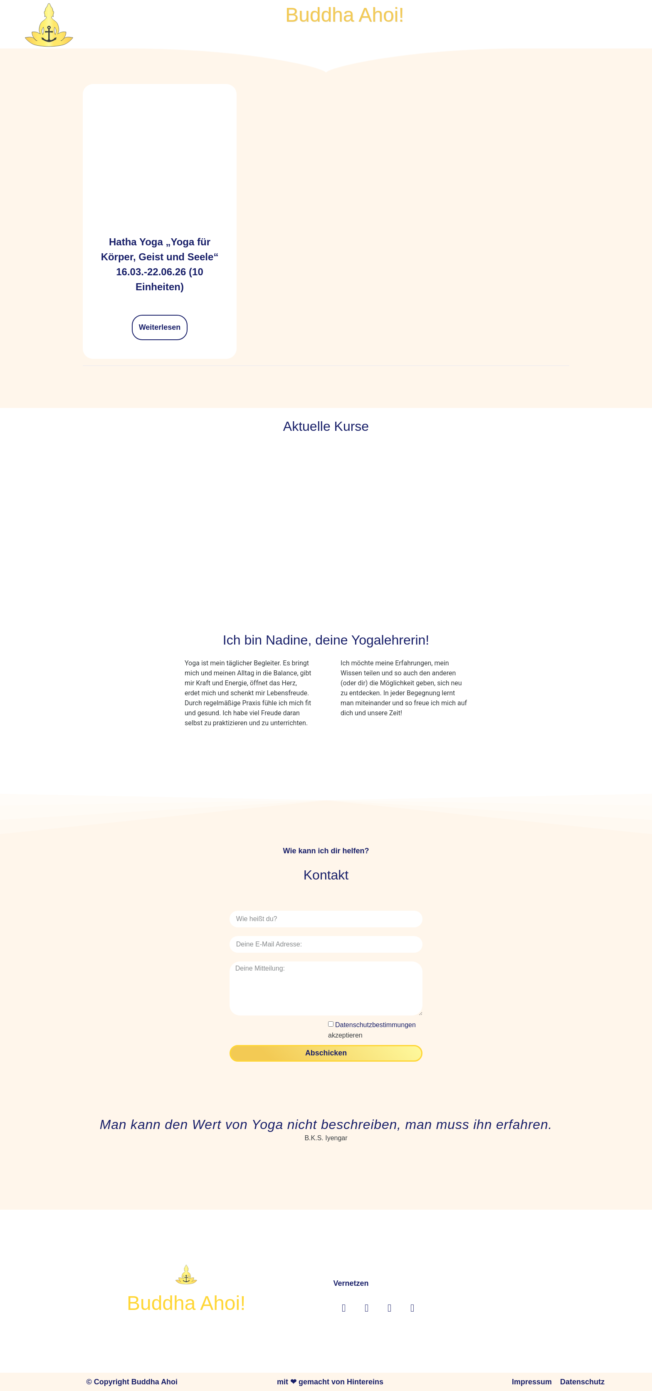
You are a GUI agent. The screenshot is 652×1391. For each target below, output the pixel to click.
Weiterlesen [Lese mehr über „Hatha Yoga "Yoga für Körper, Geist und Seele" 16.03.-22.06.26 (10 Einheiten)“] (160, 327)
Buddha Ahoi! (344, 15)
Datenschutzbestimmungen (375, 1024)
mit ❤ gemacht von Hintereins (330, 1381)
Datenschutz (582, 1381)
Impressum (532, 1381)
